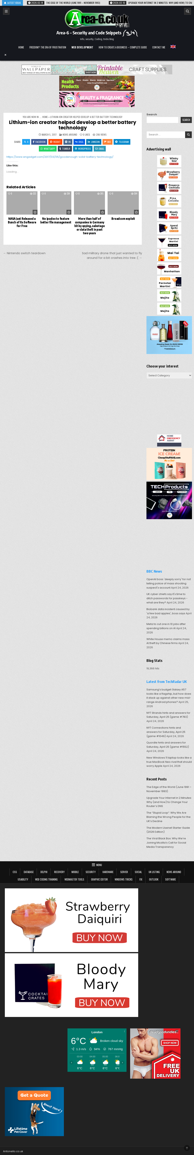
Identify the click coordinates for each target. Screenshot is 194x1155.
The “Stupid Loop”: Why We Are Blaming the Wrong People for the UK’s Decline (168, 817)
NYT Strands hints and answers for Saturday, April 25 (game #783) (168, 715)
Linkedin (94, 141)
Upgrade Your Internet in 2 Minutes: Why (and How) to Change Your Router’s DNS (169, 802)
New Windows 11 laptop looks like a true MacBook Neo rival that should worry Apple (169, 762)
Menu (99, 865)
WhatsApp (47, 148)
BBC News (154, 571)
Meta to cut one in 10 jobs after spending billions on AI (166, 626)
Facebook (39, 141)
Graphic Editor (99, 879)
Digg (79, 141)
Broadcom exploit (123, 218)
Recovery (59, 872)
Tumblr (64, 148)
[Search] (187, 11)
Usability (23, 879)
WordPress (83, 148)
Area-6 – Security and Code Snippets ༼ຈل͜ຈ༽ (97, 32)
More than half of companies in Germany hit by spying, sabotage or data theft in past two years (89, 226)
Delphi (43, 872)
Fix (140, 879)
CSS (15, 872)
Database (29, 872)
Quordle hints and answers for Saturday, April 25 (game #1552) (167, 745)
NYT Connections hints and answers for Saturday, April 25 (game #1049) (165, 732)
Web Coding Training (46, 879)
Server (124, 872)
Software (170, 879)
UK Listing (154, 872)
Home (21, 47)
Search (151, 114)
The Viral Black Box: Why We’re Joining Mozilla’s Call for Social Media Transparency (166, 843)
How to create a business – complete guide (123, 47)
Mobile (75, 872)
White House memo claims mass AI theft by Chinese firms (168, 641)
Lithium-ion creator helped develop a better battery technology (72, 125)
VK (68, 141)
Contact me (158, 47)
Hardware (108, 872)
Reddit (55, 141)
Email (99, 148)
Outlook (153, 879)
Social (138, 872)
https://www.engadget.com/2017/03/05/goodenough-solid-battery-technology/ (59, 157)
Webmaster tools (74, 879)
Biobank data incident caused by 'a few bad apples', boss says (168, 611)
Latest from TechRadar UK (166, 681)
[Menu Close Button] (97, 55)
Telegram (122, 141)
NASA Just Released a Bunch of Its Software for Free (22, 222)
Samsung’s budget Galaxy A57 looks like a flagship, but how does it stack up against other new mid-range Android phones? (168, 696)
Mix (107, 141)
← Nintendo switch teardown (24, 253)
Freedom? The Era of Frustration (47, 47)
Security (91, 872)
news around (70, 134)
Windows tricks (124, 879)
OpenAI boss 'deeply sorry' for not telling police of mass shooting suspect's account (168, 583)
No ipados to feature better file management (55, 220)
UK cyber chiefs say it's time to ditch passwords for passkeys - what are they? (167, 598)
